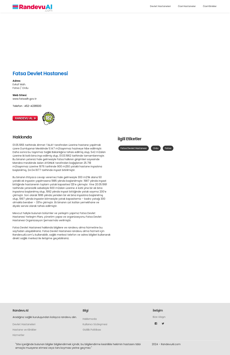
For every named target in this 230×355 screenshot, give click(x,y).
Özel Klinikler (210, 6)
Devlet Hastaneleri (160, 6)
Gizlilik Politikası (92, 329)
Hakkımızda (90, 319)
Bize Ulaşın (159, 317)
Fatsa (168, 148)
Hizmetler (18, 335)
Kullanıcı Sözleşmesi (95, 324)
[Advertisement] (115, 41)
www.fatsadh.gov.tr (25, 99)
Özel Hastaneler (187, 6)
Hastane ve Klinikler (24, 329)
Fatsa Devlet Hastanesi (134, 148)
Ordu (155, 148)
